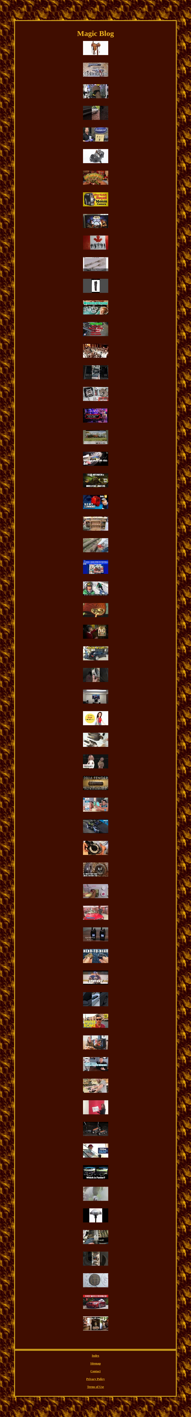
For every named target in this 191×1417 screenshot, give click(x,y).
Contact (95, 1371)
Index (95, 1355)
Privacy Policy (95, 1379)
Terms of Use (95, 1387)
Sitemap (95, 1363)
